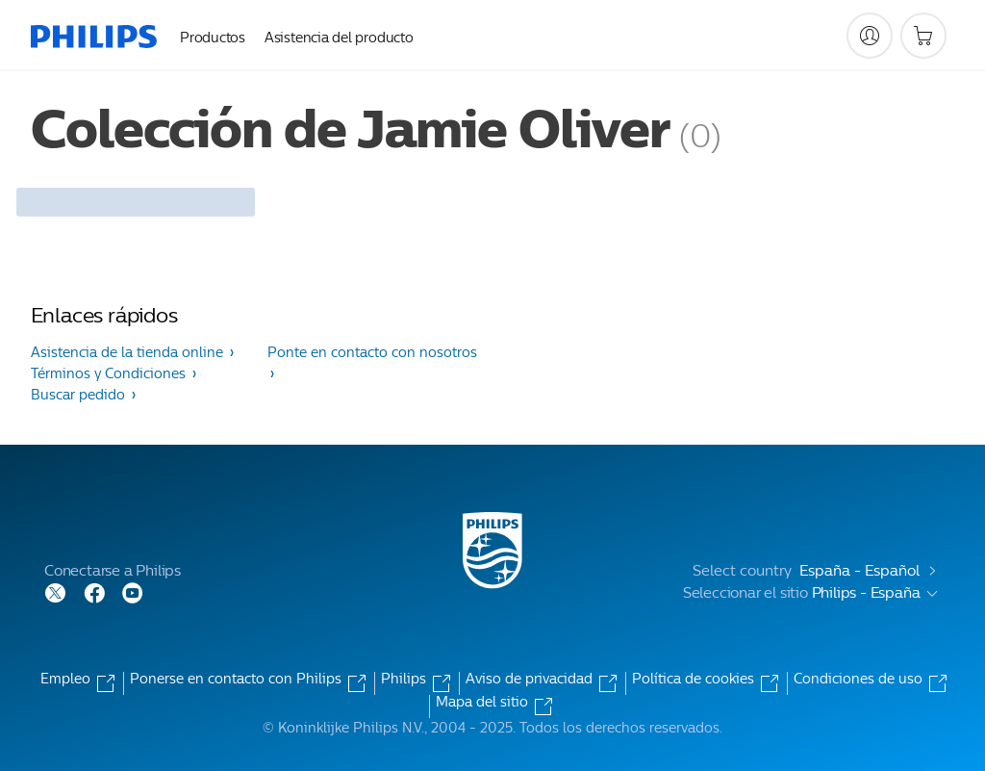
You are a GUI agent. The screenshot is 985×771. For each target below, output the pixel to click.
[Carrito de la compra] (923, 36)
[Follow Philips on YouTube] (132, 591)
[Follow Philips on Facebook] (94, 591)
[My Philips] (869, 36)
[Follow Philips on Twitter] (55, 591)
